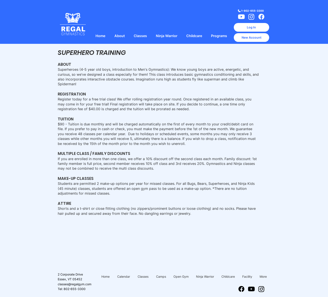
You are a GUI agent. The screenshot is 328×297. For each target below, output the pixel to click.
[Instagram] (251, 17)
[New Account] (251, 37)
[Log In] (251, 27)
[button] (119, 36)
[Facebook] (261, 17)
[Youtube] (241, 17)
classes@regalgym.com (74, 284)
